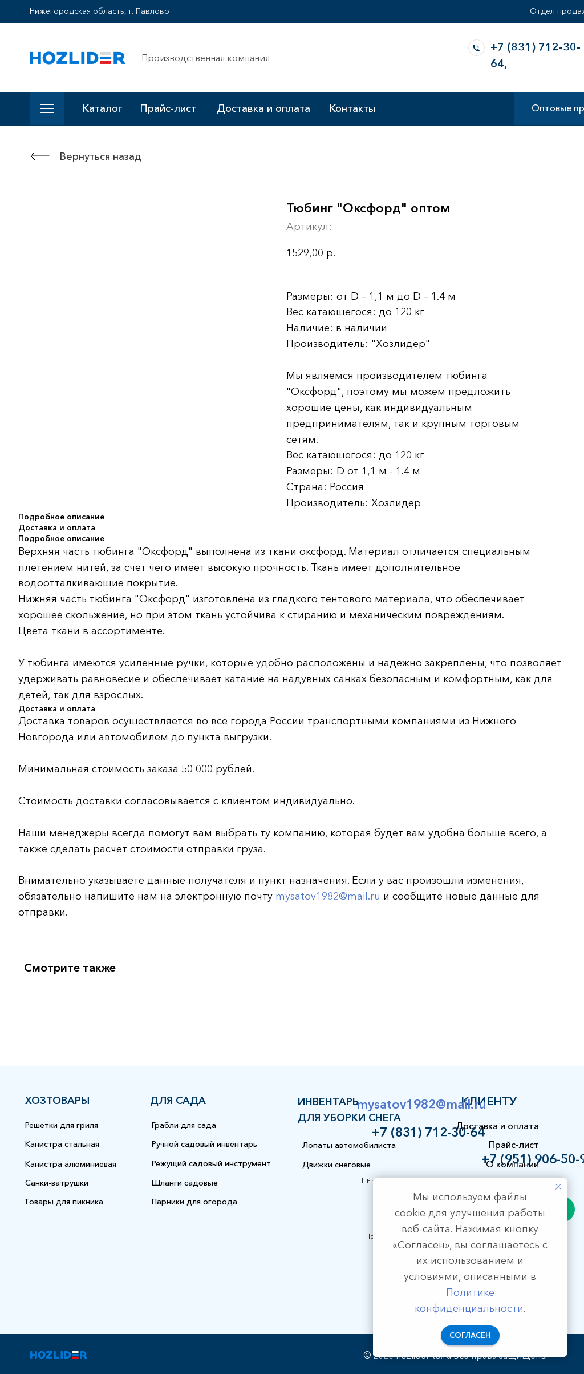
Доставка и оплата (263, 108)
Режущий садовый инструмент (211, 1163)
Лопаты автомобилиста (349, 1145)
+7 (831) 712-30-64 (428, 1132)
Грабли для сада (184, 1125)
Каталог (102, 108)
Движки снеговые (336, 1164)
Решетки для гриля (61, 1125)
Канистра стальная (62, 1144)
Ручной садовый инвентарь (204, 1144)
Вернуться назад (100, 156)
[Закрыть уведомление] (558, 1186)
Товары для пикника (63, 1201)
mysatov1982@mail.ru (327, 896)
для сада (178, 1100)
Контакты (352, 108)
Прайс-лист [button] (168, 108)
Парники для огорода (194, 1201)
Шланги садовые (185, 1183)
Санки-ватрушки (56, 1183)
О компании (512, 1164)
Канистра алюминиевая (70, 1164)
